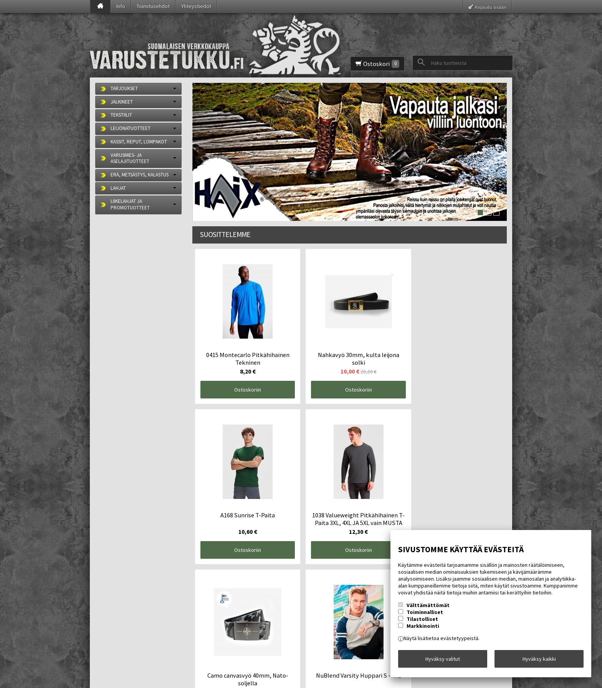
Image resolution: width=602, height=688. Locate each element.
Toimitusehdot (153, 6)
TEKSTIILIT (121, 115)
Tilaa (222, 634)
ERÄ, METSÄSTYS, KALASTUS (140, 174)
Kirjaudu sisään (490, 7)
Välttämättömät (428, 609)
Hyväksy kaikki (539, 660)
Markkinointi (423, 630)
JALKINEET (122, 102)
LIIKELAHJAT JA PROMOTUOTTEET (130, 204)
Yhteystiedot (196, 6)
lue (293, 621)
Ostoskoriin (231, 357)
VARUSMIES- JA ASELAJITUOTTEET (130, 158)
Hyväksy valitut (442, 660)
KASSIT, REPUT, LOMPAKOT (139, 141)
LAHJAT (118, 188)
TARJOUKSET (124, 88)
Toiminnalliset (425, 616)
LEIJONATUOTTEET (130, 128)
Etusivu (109, 585)
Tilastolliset (422, 623)
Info (120, 6)
